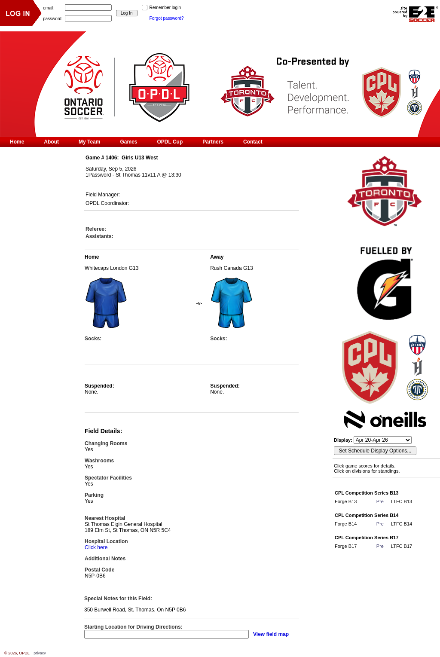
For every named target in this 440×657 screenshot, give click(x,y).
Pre (380, 501)
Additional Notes (105, 559)
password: (53, 18)
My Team (89, 142)
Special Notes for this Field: (118, 599)
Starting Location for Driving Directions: (133, 627)
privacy (40, 653)
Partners (212, 142)
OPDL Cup (170, 142)
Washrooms (99, 461)
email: (49, 7)
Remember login (165, 7)
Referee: (96, 229)
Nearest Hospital (105, 518)
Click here (96, 547)
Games (128, 142)
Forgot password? (167, 18)
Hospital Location (106, 541)
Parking (94, 495)
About (51, 142)
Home (17, 142)
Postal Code (99, 570)
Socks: (93, 339)
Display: (344, 440)
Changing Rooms (106, 443)
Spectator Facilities (108, 478)
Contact (253, 142)
